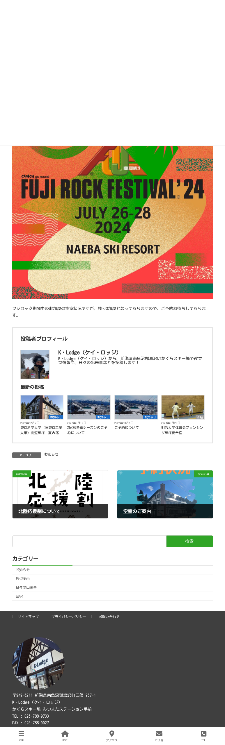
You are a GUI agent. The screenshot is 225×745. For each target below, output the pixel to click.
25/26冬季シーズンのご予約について (87, 430)
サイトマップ (28, 616)
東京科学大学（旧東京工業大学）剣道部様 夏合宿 (41, 430)
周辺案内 (23, 579)
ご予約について (126, 427)
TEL (203, 735)
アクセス (112, 735)
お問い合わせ (109, 616)
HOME (65, 735)
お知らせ (56, 417)
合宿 (200, 417)
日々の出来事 (26, 587)
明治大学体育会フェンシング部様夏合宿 (182, 430)
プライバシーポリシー (68, 616)
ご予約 (159, 735)
